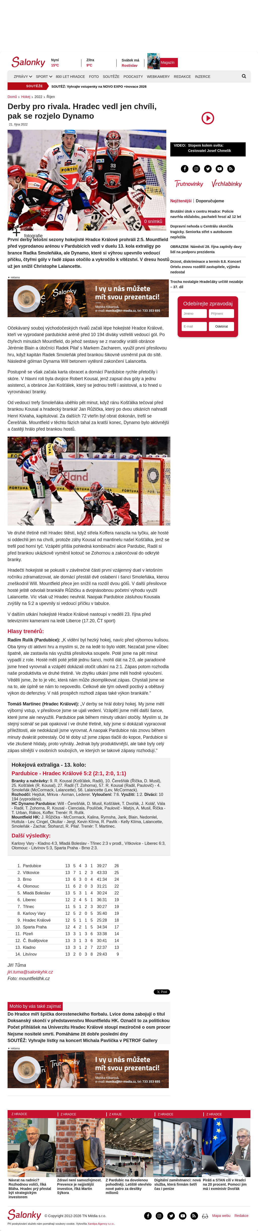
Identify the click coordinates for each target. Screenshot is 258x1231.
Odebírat (221, 326)
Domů (12, 97)
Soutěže (111, 77)
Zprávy (21, 77)
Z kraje (115, 1114)
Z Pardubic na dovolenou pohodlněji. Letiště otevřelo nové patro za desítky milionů (129, 1186)
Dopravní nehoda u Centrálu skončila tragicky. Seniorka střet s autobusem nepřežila (201, 231)
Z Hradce (19, 1114)
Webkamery (158, 77)
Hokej (25, 97)
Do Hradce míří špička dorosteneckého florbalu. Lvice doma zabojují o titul (86, 1014)
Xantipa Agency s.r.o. (101, 1223)
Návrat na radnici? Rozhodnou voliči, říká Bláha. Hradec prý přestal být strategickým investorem (30, 1188)
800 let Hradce (70, 77)
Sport (42, 77)
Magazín (168, 62)
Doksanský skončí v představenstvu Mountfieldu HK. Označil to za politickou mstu (89, 1020)
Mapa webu (221, 1216)
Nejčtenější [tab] (180, 201)
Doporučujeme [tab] (210, 201)
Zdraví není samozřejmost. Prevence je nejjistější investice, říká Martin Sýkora (79, 1186)
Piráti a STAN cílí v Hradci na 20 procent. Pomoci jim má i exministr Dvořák (225, 1184)
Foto (94, 77)
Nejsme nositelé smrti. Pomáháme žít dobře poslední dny (68, 1033)
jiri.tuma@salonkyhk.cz (30, 972)
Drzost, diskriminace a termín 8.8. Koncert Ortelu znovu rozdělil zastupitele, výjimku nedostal (205, 267)
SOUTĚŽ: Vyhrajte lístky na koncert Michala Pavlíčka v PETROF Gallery (82, 1040)
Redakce (182, 77)
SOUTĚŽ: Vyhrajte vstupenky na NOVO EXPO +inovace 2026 (98, 86)
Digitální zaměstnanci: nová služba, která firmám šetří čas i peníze (177, 1184)
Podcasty (133, 77)
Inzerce (202, 77)
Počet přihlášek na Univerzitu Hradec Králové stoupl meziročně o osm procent (89, 1027)
